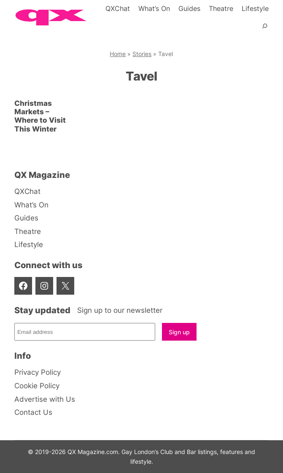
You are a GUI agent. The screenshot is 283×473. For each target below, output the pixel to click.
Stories (141, 53)
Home (118, 53)
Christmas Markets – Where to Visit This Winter (40, 116)
